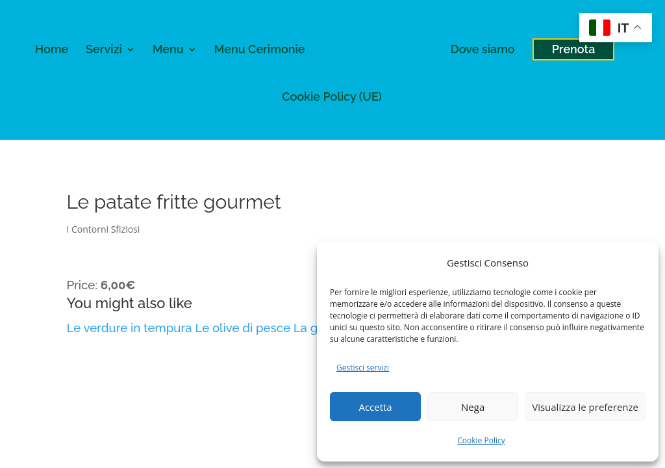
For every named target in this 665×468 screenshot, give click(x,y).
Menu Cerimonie (259, 50)
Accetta (375, 406)
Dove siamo (483, 50)
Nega (472, 406)
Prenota (574, 49)
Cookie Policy (481, 440)
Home (51, 50)
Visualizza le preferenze (585, 406)
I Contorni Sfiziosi (103, 229)
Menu (168, 50)
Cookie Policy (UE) (332, 97)
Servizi (104, 50)
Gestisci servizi (362, 367)
